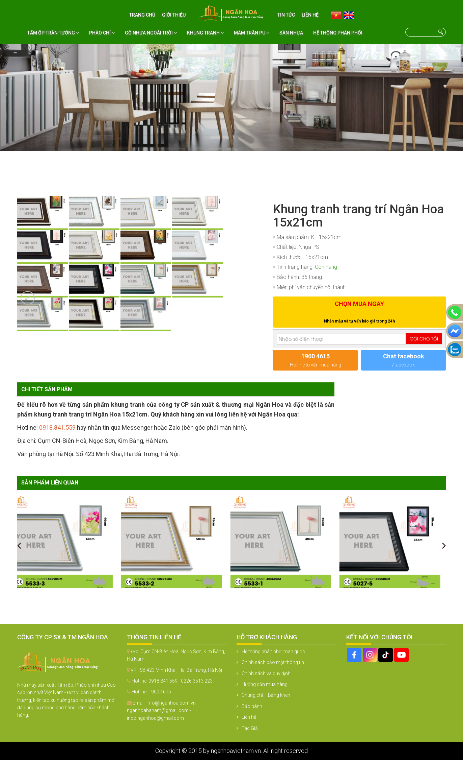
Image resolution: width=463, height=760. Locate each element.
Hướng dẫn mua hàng (265, 684)
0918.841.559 (57, 427)
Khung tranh (205, 32)
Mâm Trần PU (251, 32)
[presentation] (19, 545)
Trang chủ (142, 15)
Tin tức (286, 15)
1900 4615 (159, 691)
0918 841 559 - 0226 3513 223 (180, 681)
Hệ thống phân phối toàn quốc (273, 651)
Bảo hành (252, 706)
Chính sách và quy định (266, 673)
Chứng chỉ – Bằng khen (266, 695)
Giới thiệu (174, 15)
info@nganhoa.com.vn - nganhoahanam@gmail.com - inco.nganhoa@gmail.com (162, 710)
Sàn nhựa (291, 32)
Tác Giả (250, 728)
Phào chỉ (102, 32)
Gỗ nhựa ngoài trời (151, 32)
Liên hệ (310, 15)
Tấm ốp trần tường (53, 32)
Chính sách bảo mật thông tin (273, 662)
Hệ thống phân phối (337, 32)
